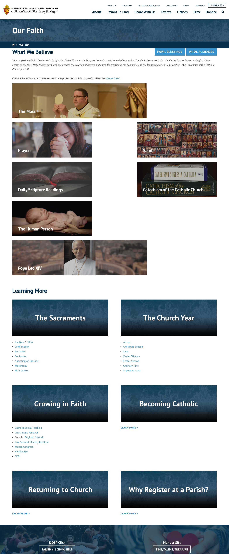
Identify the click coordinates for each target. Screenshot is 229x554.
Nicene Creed (112, 78)
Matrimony (21, 287)
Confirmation (22, 268)
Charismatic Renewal (26, 354)
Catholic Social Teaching (28, 349)
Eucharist (20, 273)
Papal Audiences (201, 52)
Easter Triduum (131, 277)
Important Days (132, 292)
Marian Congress (24, 368)
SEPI (17, 378)
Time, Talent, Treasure (172, 471)
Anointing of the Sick (26, 282)
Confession (21, 277)
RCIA (30, 263)
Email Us (66, 530)
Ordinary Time (131, 287)
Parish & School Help (57, 471)
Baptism (19, 263)
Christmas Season (133, 268)
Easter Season (131, 282)
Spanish (39, 359)
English (29, 359)
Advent (127, 263)
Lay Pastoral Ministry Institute (32, 363)
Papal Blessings (169, 52)
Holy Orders (21, 292)
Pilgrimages (21, 373)
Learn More (128, 349)
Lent (125, 273)
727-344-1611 (80, 522)
